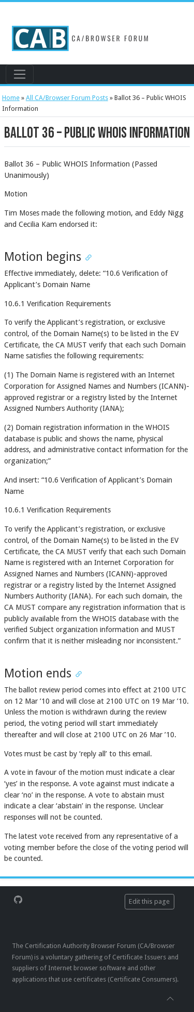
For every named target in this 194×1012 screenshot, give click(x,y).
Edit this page (149, 901)
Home (11, 98)
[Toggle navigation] (19, 74)
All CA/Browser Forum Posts (67, 98)
